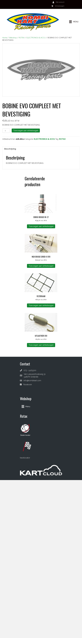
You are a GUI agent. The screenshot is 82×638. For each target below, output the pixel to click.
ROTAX (22, 38)
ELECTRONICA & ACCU (36, 38)
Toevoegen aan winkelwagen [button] (41, 226)
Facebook (27, 384)
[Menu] (74, 21)
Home (4, 38)
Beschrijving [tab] (10, 149)
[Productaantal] (6, 131)
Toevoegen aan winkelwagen (25, 130)
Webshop (13, 38)
